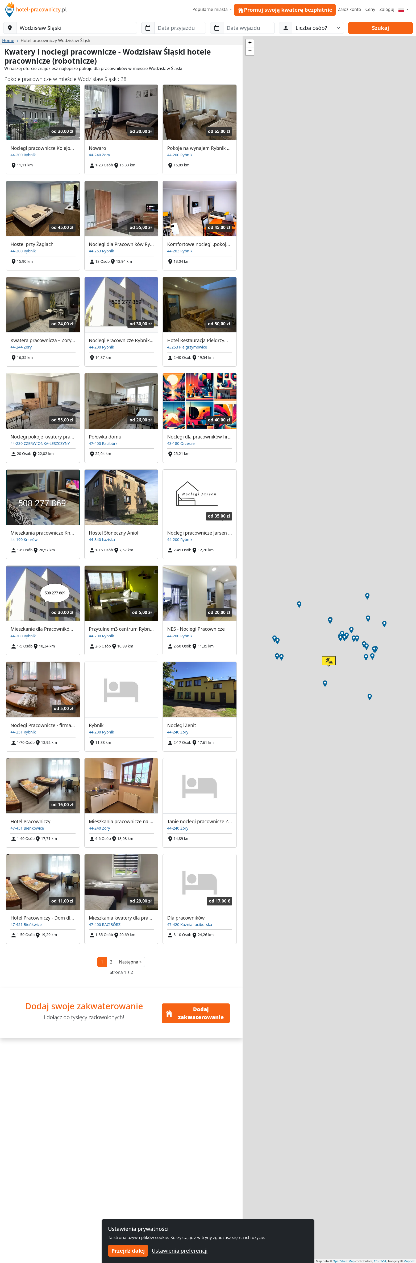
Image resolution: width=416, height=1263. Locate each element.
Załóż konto (349, 9)
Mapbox (409, 1261)
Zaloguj (387, 9)
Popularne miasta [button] (211, 9)
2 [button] (111, 962)
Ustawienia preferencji (179, 1250)
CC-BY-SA (380, 1261)
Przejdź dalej (128, 1250)
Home (8, 40)
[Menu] (403, 9)
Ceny (370, 9)
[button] (130, 962)
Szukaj (380, 27)
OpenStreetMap (344, 1261)
